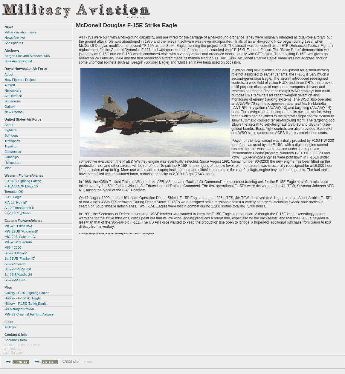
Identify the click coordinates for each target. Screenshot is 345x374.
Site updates (13, 43)
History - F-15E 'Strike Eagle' (25, 303)
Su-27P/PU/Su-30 (17, 269)
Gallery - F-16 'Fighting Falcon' (27, 293)
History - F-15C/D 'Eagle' (22, 298)
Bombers (11, 135)
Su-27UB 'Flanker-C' (19, 258)
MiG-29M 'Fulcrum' (18, 242)
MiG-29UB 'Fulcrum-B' (21, 231)
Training (10, 146)
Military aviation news (20, 32)
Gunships (11, 157)
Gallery (9, 106)
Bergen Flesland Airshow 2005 (27, 56)
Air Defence (13, 96)
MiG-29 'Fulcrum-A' (18, 226)
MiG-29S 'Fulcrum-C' (20, 236)
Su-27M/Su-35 (15, 280)
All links (10, 327)
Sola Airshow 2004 (18, 61)
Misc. (8, 168)
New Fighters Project (20, 79)
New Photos (13, 112)
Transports (12, 141)
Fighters (10, 130)
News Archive (14, 37)
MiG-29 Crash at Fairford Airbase (29, 314)
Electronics (12, 151)
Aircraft (9, 85)
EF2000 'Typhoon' (17, 213)
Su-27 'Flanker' (15, 253)
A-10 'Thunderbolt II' (19, 208)
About (8, 74)
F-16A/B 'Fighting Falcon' (23, 181)
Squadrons (12, 101)
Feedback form (15, 340)
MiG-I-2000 (12, 247)
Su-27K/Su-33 (14, 264)
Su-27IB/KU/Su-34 (18, 274)
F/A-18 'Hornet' (15, 202)
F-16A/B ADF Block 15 (21, 186)
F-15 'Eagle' (13, 197)
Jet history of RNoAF (19, 309)
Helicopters (12, 90)
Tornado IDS (13, 191)
